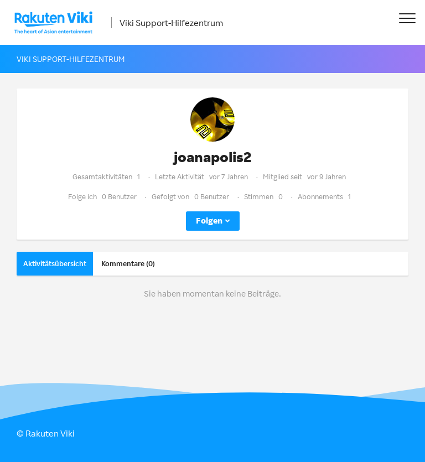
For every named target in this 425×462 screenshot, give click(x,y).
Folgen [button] (209, 220)
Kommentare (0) (128, 263)
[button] (407, 18)
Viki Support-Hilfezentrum (171, 22)
